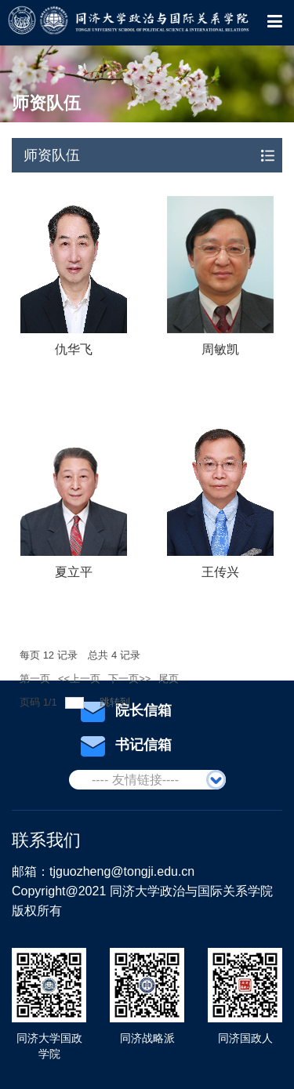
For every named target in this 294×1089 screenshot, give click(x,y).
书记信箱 (126, 746)
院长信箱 (126, 711)
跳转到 (116, 702)
